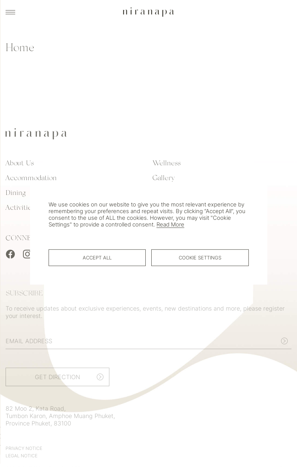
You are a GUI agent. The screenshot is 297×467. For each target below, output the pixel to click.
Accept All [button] (97, 257)
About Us (20, 165)
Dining (16, 195)
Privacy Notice (24, 453)
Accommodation (31, 180)
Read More (170, 224)
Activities (20, 209)
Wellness (166, 165)
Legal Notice (21, 460)
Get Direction (57, 381)
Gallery (163, 180)
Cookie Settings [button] (200, 257)
